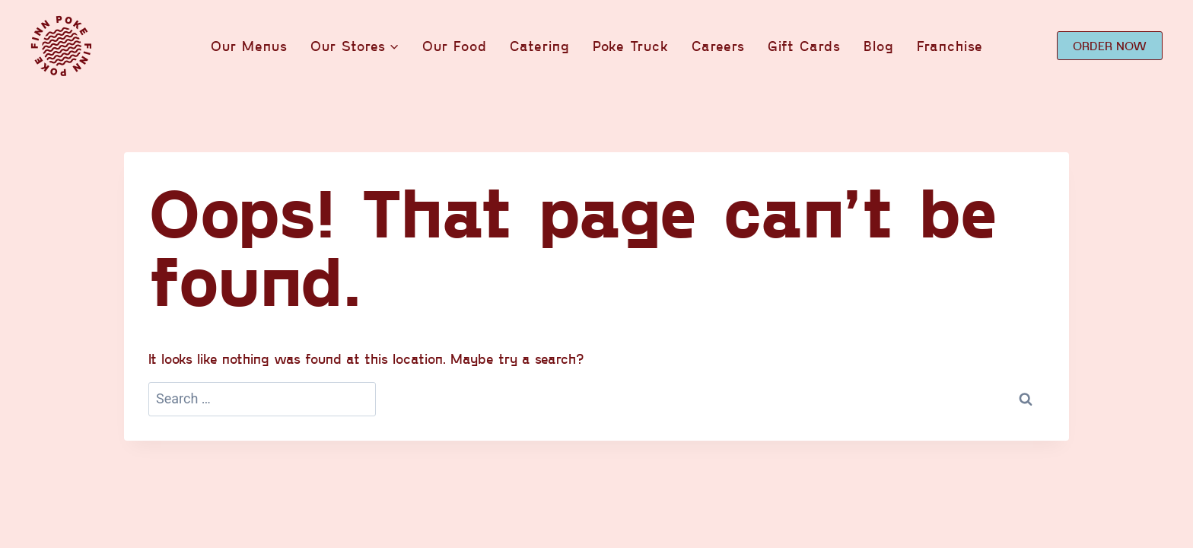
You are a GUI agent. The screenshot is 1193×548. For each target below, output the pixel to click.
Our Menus (249, 45)
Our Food (454, 45)
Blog (879, 45)
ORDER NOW (1110, 45)
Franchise (950, 45)
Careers (718, 45)
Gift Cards (804, 45)
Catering (540, 45)
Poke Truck (631, 45)
